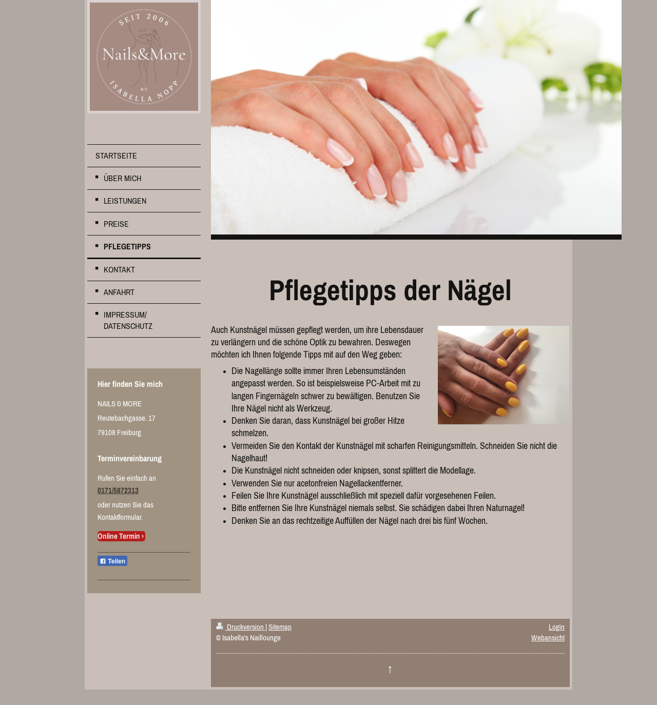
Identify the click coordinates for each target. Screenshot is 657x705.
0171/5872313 (118, 490)
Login (557, 626)
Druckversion (240, 626)
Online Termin (119, 536)
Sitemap (280, 626)
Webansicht (548, 637)
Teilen (112, 561)
